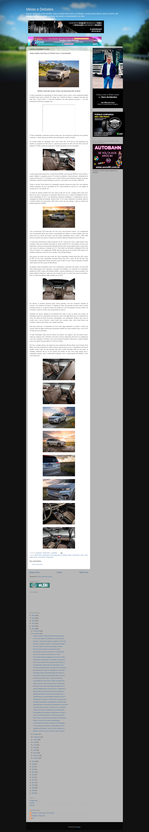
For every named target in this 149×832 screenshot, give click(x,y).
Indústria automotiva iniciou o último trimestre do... (48, 678)
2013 (33, 777)
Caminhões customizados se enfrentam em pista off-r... (49, 659)
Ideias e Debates (39, 9)
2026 (33, 615)
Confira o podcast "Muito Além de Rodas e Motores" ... (49, 636)
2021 (33, 628)
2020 (33, 761)
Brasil (69, 555)
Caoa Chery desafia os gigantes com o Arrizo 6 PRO (49, 657)
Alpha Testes (38, 555)
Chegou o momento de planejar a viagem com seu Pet (49, 641)
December (36, 631)
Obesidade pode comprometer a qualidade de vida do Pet (50, 704)
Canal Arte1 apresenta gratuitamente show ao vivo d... (49, 675)
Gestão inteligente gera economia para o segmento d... (49, 688)
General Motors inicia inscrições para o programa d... (49, 691)
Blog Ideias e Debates (60, 555)
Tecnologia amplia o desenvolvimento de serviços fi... (49, 673)
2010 (33, 785)
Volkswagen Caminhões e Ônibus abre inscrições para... (50, 699)
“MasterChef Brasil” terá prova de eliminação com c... (49, 694)
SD (33, 818)
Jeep (81, 555)
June (35, 745)
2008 (33, 790)
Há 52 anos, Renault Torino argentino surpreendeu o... (49, 662)
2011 (33, 782)
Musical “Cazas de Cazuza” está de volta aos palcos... (49, 731)
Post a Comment (37, 564)
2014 (33, 774)
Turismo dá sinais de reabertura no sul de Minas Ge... (49, 710)
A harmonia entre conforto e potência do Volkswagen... (49, 723)
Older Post (83, 572)
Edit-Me (32, 803)
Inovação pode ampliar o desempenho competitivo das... (50, 702)
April (34, 750)
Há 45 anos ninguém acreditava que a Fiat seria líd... (49, 638)
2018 (33, 766)
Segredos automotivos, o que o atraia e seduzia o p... (49, 728)
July (34, 742)
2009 (33, 788)
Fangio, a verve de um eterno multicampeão (46, 720)
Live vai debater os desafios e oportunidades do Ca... (49, 725)
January (36, 758)
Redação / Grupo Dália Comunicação (43, 813)
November (36, 633)
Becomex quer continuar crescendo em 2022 (46, 649)
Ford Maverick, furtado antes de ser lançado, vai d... (48, 665)
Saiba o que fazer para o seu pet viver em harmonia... (49, 683)
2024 (33, 620)
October (36, 734)
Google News (34, 800)
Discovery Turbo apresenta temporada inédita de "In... (49, 686)
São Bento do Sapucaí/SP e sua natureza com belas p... (50, 667)
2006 (33, 793)
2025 (33, 618)
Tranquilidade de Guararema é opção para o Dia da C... (50, 712)
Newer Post (35, 572)
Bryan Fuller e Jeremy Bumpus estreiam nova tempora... (50, 718)
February (36, 755)
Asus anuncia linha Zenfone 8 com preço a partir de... (49, 715)
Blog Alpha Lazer (48, 555)
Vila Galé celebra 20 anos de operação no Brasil (47, 646)
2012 (33, 780)
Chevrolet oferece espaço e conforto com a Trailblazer (49, 707)
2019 (33, 764)
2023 (33, 623)
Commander (76, 555)
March (35, 753)
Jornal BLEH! (42, 557)
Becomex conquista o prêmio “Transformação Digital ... (49, 644)
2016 (33, 769)
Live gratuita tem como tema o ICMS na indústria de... (49, 681)
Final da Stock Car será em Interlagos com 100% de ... (49, 670)
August (35, 739)
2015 (33, 772)
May (34, 747)
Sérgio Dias (50, 557)
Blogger (78, 827)
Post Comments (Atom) (45, 576)
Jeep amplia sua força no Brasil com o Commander (48, 652)
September (36, 737)
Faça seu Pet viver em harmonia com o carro (46, 654)
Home (59, 572)
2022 (33, 626)
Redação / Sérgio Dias (38, 815)
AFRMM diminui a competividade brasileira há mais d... (49, 696)
